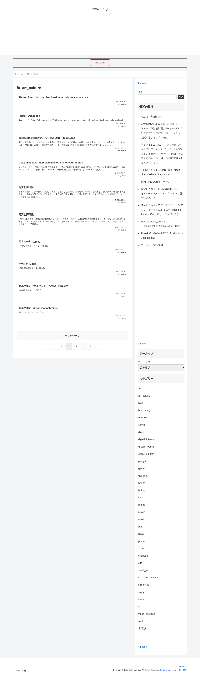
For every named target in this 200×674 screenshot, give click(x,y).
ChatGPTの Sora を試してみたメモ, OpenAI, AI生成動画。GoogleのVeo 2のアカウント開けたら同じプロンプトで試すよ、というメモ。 (162, 131)
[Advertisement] (96, 35)
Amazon (100, 62)
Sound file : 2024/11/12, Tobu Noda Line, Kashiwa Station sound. (160, 172)
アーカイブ (144, 362)
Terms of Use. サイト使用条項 (173, 670)
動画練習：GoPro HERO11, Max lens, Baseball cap (162, 235)
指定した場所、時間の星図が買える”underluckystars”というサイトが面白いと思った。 (161, 193)
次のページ (72, 337)
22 (91, 348)
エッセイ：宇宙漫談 (152, 245)
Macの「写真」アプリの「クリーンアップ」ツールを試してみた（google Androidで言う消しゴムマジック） (162, 210)
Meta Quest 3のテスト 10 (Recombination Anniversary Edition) (161, 223)
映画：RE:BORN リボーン (155, 181)
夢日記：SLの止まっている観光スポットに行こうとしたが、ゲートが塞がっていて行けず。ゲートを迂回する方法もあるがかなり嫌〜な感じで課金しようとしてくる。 (162, 153)
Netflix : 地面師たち (151, 116)
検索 (140, 92)
